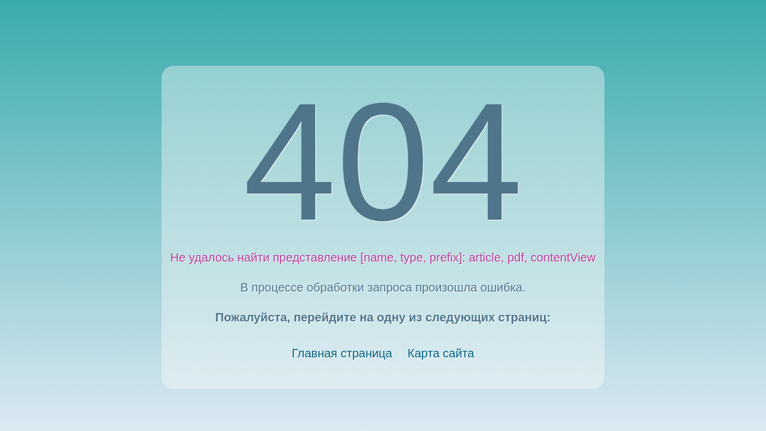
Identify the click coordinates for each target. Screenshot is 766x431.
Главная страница (342, 353)
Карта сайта (441, 353)
